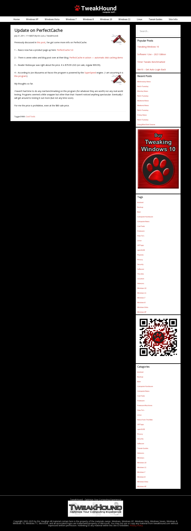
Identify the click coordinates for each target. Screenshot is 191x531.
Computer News (143, 221)
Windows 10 (141, 288)
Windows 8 (141, 302)
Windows (140, 458)
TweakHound (95, 9)
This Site (140, 274)
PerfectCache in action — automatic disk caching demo (96, 57)
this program (20, 76)
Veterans (140, 283)
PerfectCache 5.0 (65, 50)
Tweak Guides (142, 448)
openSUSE (141, 250)
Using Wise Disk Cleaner (146, 124)
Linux (139, 240)
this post (41, 42)
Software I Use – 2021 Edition (151, 54)
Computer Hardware (145, 217)
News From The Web (145, 420)
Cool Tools (30, 116)
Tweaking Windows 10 (148, 46)
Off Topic (140, 245)
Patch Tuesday (142, 86)
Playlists (140, 255)
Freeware (140, 231)
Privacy (140, 259)
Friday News (142, 115)
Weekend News (143, 100)
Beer (139, 212)
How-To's (140, 236)
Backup (140, 207)
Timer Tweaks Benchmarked (151, 61)
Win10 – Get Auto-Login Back (151, 69)
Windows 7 (141, 298)
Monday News (142, 91)
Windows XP (141, 312)
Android (140, 202)
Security (140, 264)
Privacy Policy (136, 525)
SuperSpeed (90, 72)
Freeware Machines (144, 405)
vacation (140, 278)
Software (140, 269)
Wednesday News (144, 81)
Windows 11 (141, 293)
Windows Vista (142, 307)
